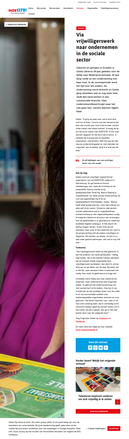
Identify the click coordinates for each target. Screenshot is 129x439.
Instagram (103, 318)
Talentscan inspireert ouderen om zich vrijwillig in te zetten (95, 397)
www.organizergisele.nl (86, 330)
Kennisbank (68, 8)
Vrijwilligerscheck (114, 2)
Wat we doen (54, 8)
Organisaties (92, 8)
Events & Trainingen (100, 2)
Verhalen (80, 8)
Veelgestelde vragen (84, 2)
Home (30, 8)
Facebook (80, 321)
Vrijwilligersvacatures (109, 8)
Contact (31, 14)
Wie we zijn (41, 8)
